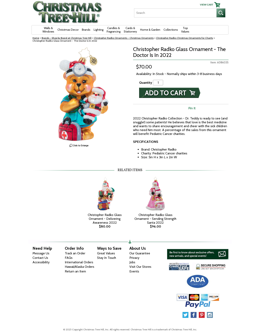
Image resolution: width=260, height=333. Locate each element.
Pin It (192, 108)
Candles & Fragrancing (113, 29)
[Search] (175, 12)
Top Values (185, 29)
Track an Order (75, 253)
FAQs (69, 258)
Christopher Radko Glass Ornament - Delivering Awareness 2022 (105, 219)
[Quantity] (158, 82)
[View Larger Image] (79, 94)
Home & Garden (150, 29)
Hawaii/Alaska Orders (79, 267)
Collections (171, 29)
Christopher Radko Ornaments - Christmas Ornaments (124, 37)
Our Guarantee (139, 253)
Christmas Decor (68, 29)
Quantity (145, 83)
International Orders (79, 262)
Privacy (134, 258)
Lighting (98, 29)
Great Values (106, 253)
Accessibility (41, 262)
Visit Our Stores (140, 267)
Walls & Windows (48, 29)
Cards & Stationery (130, 29)
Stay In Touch (106, 258)
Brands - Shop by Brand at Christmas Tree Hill (66, 37)
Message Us (40, 253)
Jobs (132, 262)
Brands (86, 29)
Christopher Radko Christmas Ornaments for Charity (184, 37)
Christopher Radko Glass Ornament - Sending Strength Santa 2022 (155, 219)
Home (35, 37)
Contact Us (40, 258)
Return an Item (75, 271)
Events (134, 271)
